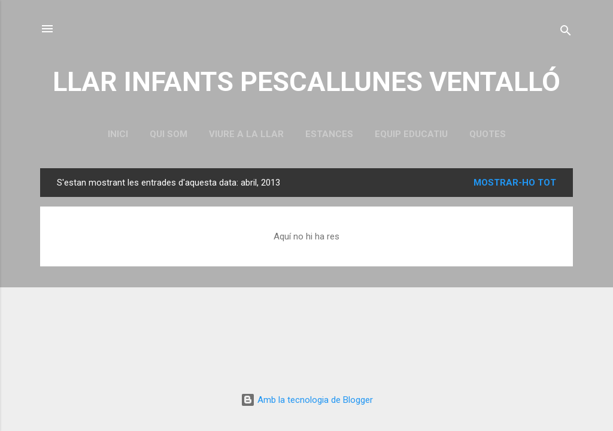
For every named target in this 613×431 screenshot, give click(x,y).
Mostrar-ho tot (515, 182)
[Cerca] (566, 32)
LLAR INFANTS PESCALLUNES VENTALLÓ (306, 82)
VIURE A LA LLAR (246, 134)
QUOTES (487, 134)
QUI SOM (168, 134)
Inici (118, 134)
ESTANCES (329, 134)
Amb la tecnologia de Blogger (307, 399)
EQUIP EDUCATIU (411, 134)
